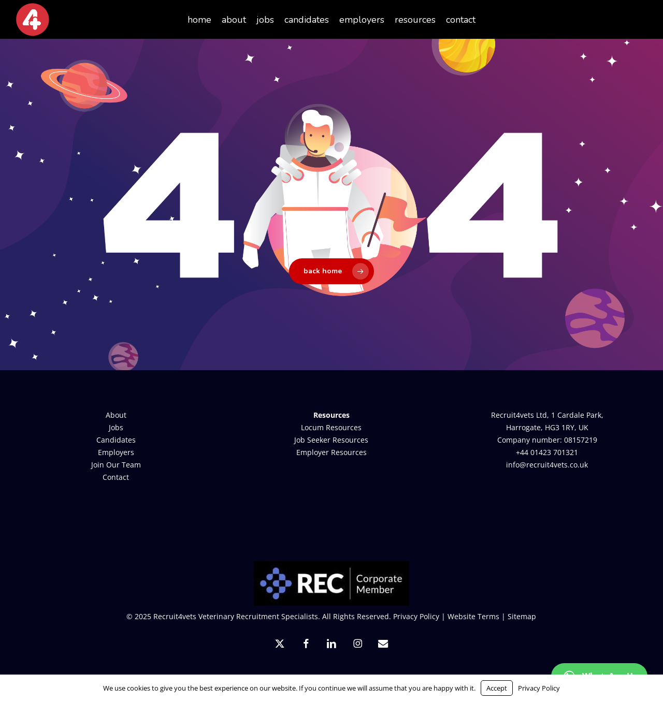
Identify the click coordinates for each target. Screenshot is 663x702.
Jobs (116, 427)
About (116, 415)
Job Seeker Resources (331, 440)
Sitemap (522, 616)
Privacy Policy (416, 616)
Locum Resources (331, 427)
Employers (116, 452)
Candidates (116, 440)
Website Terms (473, 616)
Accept (496, 688)
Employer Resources (331, 452)
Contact (116, 477)
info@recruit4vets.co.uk (547, 465)
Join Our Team (116, 465)
